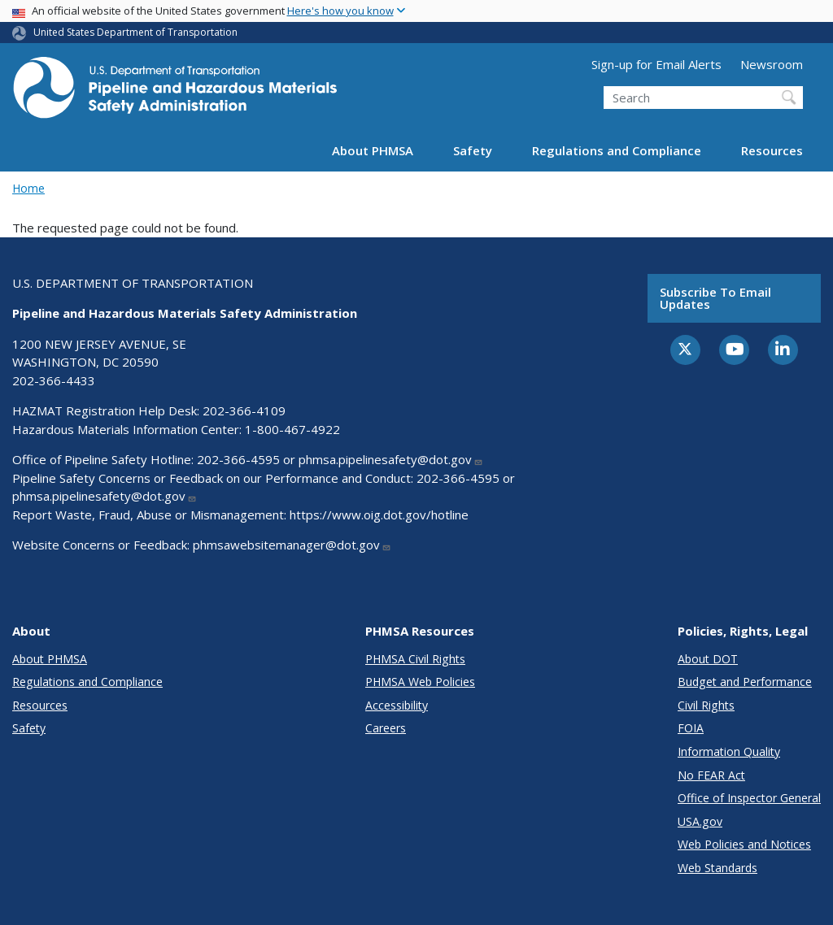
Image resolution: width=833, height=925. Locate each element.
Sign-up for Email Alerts (656, 64)
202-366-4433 (53, 380)
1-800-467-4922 (292, 429)
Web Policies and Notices (744, 844)
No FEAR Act (711, 775)
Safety (472, 150)
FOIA (691, 728)
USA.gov (700, 821)
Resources (772, 150)
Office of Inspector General (749, 798)
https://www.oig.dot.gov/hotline (379, 514)
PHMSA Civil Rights (415, 659)
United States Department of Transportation (135, 32)
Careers (385, 728)
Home (28, 188)
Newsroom (771, 64)
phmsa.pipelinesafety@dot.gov (391, 459)
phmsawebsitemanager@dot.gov (292, 544)
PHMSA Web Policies (420, 681)
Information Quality (729, 751)
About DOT (708, 659)
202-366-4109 (244, 410)
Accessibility (396, 705)
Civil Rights (706, 705)
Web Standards (717, 867)
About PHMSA (372, 150)
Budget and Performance (745, 681)
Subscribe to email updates (715, 298)
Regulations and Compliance (616, 150)
